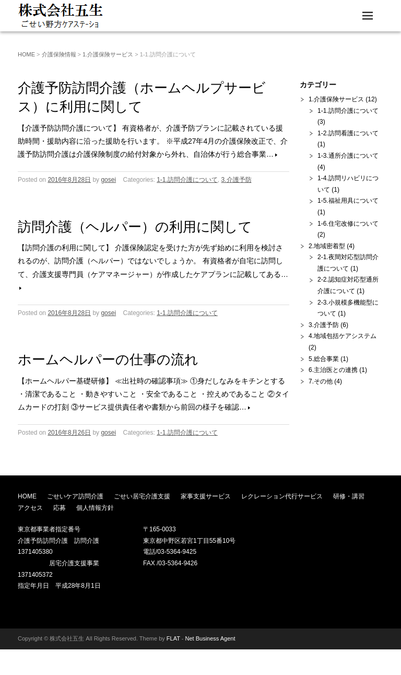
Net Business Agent (210, 638)
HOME (26, 54)
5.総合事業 (324, 359)
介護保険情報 (59, 54)
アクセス (30, 507)
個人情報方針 (95, 507)
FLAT (173, 638)
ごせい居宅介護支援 (142, 496)
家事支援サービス (206, 496)
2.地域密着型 (327, 246)
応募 (59, 507)
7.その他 (321, 381)
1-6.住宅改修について (348, 223)
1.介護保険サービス (107, 54)
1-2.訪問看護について (348, 133)
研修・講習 (348, 496)
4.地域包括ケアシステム (342, 336)
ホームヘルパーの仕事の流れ (108, 359)
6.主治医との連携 (333, 370)
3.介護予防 (236, 179)
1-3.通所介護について (348, 155)
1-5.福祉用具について (348, 200)
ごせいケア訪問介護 (75, 496)
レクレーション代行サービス (282, 496)
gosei (108, 179)
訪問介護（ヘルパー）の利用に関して (135, 227)
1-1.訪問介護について (187, 179)
